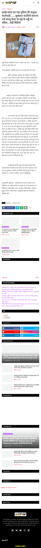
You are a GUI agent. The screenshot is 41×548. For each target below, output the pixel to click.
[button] (2, 2)
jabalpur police (16, 203)
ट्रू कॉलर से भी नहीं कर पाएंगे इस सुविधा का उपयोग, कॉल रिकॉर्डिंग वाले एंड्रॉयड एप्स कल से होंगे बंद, (26, 452)
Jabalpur (9, 9)
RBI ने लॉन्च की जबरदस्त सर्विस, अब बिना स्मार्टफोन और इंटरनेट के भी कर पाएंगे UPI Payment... (26, 461)
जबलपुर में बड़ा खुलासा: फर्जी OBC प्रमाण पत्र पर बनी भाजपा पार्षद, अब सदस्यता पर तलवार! (26, 366)
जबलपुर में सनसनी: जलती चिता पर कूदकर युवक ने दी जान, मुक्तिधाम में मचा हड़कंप (26, 376)
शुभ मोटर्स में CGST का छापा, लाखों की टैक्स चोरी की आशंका (10, 251)
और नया (5, 277)
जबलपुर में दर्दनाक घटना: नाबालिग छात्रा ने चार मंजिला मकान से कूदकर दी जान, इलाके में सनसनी (26, 385)
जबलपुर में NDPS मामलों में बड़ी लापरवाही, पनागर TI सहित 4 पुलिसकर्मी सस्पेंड (28, 230)
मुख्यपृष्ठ (4, 9)
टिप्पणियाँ (6, 318)
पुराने (37, 277)
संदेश (5, 316)
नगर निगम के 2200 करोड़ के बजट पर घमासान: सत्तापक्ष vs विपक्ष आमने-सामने (10, 230)
